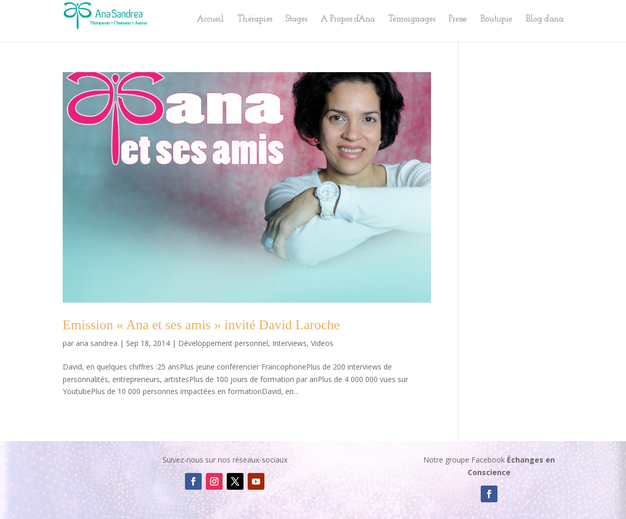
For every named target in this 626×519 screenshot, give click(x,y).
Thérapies (254, 20)
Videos (322, 343)
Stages (296, 20)
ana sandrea (97, 343)
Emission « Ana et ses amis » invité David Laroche (201, 324)
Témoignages (411, 20)
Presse (457, 20)
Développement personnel (223, 343)
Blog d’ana (544, 20)
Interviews (289, 343)
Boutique (496, 20)
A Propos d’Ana (347, 20)
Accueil (210, 20)
